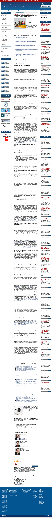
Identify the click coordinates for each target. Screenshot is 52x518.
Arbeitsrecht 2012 (4, 502)
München (20, 10)
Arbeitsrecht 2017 (4, 498)
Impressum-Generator (4, 52)
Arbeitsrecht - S (4, 39)
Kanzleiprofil (41, 491)
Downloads (35, 491)
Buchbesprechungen (13, 490)
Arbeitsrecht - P (4, 36)
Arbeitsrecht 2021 (4, 494)
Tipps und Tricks (3, 15)
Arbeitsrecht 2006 (4, 507)
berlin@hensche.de (4, 62)
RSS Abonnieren (3, 515)
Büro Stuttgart (41, 503)
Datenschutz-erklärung (41, 494)
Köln (17, 10)
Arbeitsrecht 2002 (4, 510)
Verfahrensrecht (25, 494)
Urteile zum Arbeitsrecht (27, 6)
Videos (2, 51)
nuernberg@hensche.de (5, 86)
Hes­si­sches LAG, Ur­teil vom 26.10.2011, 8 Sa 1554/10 (28, 246)
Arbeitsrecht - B (4, 19)
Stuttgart (28, 10)
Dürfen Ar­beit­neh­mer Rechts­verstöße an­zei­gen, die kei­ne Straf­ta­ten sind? (26, 41)
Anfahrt (2, 63)
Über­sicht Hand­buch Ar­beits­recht (21, 370)
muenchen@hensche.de (5, 82)
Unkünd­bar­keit (26, 241)
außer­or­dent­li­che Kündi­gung (18, 242)
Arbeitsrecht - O (4, 35)
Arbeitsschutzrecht (25, 492)
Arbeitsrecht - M (4, 32)
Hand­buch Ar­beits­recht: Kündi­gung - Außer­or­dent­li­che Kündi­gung (26, 367)
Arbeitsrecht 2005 (4, 508)
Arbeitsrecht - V (4, 43)
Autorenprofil (18, 463)
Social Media (35, 496)
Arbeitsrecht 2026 (4, 490)
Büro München (41, 501)
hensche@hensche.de (23, 439)
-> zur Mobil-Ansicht (4, 12)
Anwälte (31, 10)
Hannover (14, 10)
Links (34, 494)
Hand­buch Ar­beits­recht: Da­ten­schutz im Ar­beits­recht (24, 366)
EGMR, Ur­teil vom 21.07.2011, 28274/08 (31, 298)
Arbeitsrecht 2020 (4, 495)
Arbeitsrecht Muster (13, 492)
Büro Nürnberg (41, 502)
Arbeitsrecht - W (4, 44)
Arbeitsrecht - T (4, 40)
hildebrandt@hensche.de (24, 446)
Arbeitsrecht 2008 (4, 505)
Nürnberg (24, 10)
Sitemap (34, 497)
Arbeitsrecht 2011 (4, 503)
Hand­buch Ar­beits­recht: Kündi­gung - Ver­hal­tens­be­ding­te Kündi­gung (26, 369)
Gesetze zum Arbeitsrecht (20, 6)
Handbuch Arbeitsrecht (13, 6)
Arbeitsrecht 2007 (4, 506)
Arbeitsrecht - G (4, 26)
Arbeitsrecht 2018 (4, 497)
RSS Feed (34, 495)
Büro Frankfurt (41, 498)
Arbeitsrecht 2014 (4, 500)
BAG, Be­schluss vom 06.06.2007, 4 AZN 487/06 (25, 295)
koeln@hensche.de (4, 78)
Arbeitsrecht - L (4, 31)
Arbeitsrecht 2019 (4, 496)
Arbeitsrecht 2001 (4, 511)
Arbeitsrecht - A (4, 18)
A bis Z (34, 490)
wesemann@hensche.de (24, 453)
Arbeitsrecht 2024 (4, 492)
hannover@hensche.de (5, 74)
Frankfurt (6, 10)
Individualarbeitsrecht (26, 491)
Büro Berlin (41, 497)
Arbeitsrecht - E (4, 23)
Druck (34, 492)
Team (40, 492)
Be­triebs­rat (24, 265)
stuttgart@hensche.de (5, 90)
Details (5, 63)
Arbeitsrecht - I (4, 28)
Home (3, 6)
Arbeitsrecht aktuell (7, 6)
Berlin (3, 10)
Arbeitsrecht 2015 (4, 499)
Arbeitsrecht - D (4, 22)
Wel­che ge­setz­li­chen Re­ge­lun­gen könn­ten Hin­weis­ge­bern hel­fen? (25, 59)
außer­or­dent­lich (23, 213)
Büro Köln (40, 500)
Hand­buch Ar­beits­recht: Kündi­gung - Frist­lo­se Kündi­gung (24, 368)
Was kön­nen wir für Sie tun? (20, 63)
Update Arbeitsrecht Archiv (5, 55)
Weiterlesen (43, 44)
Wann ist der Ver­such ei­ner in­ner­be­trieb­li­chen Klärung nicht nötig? (25, 45)
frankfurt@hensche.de (5, 66)
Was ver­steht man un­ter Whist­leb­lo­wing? (21, 37)
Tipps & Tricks (12, 494)
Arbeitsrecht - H (4, 27)
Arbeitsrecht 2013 (4, 501)
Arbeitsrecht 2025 (4, 491)
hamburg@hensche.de (5, 70)
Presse (31, 6)
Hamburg (10, 10)
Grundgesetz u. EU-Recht (26, 490)
